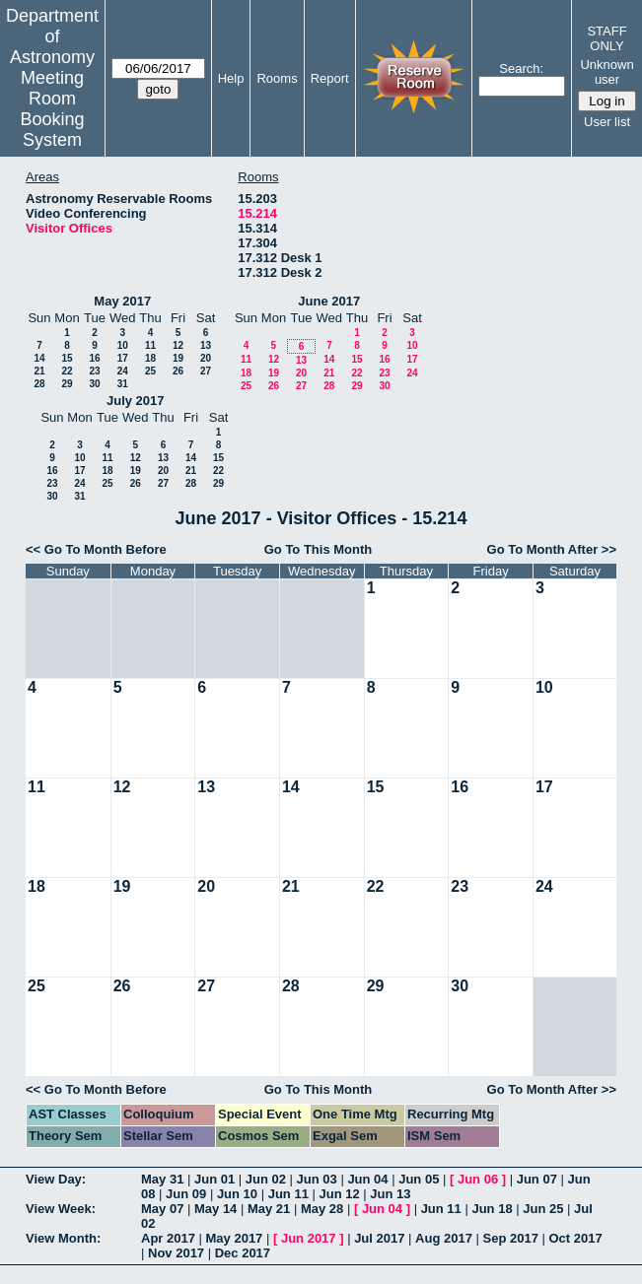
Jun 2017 (308, 1238)
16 (94, 358)
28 (39, 383)
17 (122, 358)
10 (122, 345)
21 (39, 371)
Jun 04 (367, 1179)
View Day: (56, 1179)
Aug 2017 (443, 1238)
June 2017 (329, 301)
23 (94, 371)
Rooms (276, 78)
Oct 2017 (575, 1238)
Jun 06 (478, 1179)
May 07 (162, 1208)
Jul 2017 (379, 1238)
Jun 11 (288, 1193)
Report (330, 78)
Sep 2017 (510, 1238)
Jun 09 (186, 1193)
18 (150, 358)
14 (39, 358)
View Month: (63, 1238)
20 (205, 358)
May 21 (269, 1208)
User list (607, 121)
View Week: (61, 1208)
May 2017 (122, 301)
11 (150, 345)
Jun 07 (537, 1179)
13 (205, 345)
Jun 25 (543, 1208)
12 (178, 345)
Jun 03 (317, 1179)
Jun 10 (237, 1193)
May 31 (162, 1179)
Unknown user (606, 72)
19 (178, 358)
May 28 (322, 1208)
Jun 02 (266, 1179)
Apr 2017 (168, 1238)
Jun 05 (418, 1179)
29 (66, 383)
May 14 (215, 1208)
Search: (521, 68)
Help (231, 78)
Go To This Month (318, 549)
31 (122, 383)
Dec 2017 (242, 1253)
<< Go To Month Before (96, 549)
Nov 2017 (176, 1253)
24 (122, 371)
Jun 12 (339, 1193)
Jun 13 (390, 1193)
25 (150, 371)
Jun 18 (491, 1208)
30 (94, 383)
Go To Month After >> (551, 549)
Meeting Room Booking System (52, 109)
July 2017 (136, 400)
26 (178, 371)
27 (205, 371)
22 (66, 371)
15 (66, 358)
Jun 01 (214, 1179)
